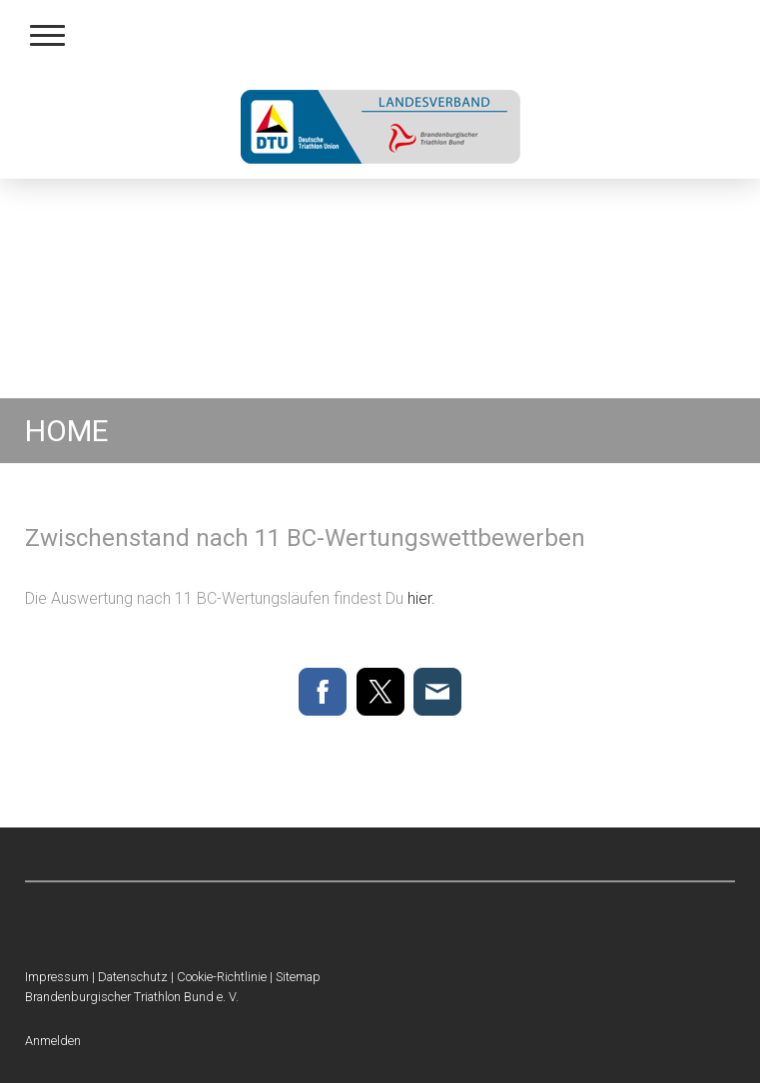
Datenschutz (133, 976)
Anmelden (53, 1040)
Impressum (57, 976)
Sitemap (298, 976)
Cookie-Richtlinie (222, 976)
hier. (421, 598)
